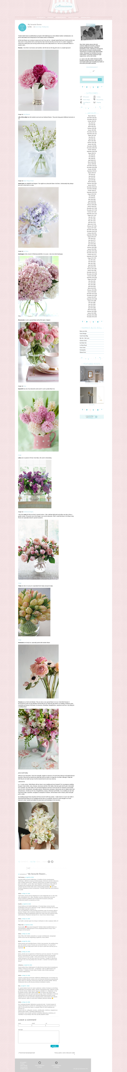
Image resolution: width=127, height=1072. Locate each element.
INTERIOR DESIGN (61, 17)
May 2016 (90, 242)
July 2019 (91, 174)
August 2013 (91, 300)
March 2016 (90, 245)
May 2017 (90, 220)
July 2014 (90, 281)
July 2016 (90, 238)
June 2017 (90, 219)
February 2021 (91, 142)
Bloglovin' (90, 417)
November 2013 (90, 295)
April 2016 (90, 243)
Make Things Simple (28, 180)
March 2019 (91, 181)
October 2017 (90, 211)
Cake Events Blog (84, 335)
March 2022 (91, 126)
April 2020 (90, 160)
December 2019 (91, 165)
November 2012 (90, 316)
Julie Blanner (26, 114)
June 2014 (90, 283)
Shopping (98, 102)
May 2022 (91, 123)
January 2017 (91, 227)
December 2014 (90, 272)
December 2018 (90, 187)
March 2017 (90, 224)
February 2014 (90, 290)
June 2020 (91, 156)
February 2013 (90, 311)
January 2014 (91, 291)
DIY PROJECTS (41, 17)
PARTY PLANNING (73, 17)
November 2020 (90, 147)
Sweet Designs (83, 333)
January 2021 (91, 144)
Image (19, 455)
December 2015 (90, 251)
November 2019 (90, 167)
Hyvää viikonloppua (91, 384)
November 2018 (91, 188)
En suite (91, 405)
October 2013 (90, 297)
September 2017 (90, 213)
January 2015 (91, 270)
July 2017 (90, 217)
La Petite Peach (83, 345)
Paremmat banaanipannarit (27, 1052)
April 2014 (90, 286)
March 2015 (90, 267)
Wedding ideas (45, 26)
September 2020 (90, 151)
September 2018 (90, 192)
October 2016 (90, 233)
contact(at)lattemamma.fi (92, 67)
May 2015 (90, 263)
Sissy (24, 386)
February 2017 (90, 226)
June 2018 (91, 197)
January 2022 (91, 130)
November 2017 (90, 210)
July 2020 (91, 155)
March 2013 (90, 309)
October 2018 (91, 190)
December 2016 (90, 229)
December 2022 (91, 117)
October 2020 (91, 149)
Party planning (99, 99)
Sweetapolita (83, 350)
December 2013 (90, 293)
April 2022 (90, 124)
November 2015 (90, 252)
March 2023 (91, 115)
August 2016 (91, 236)
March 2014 (90, 288)
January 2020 (91, 163)
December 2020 (91, 146)
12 (19, 861)
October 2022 (91, 121)
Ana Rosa (25, 251)
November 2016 (90, 231)
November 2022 (91, 119)
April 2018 (90, 201)
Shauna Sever (83, 352)
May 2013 (90, 306)
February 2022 (91, 128)
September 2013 (90, 299)
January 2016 (91, 249)
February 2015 (90, 268)
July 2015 (90, 259)
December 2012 (90, 315)
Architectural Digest (28, 511)
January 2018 (91, 206)
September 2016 (90, 235)
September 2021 (91, 133)
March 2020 (90, 162)
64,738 (33, 861)
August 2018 (91, 194)
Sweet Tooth (82, 347)
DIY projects (86, 97)
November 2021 (91, 131)
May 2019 (91, 178)
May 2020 (91, 158)
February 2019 (90, 183)
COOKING (50, 17)
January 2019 (91, 185)
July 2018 (91, 195)
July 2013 (90, 302)
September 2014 (90, 277)
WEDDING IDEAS (85, 17)
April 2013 (90, 307)
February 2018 (90, 204)
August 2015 (91, 258)
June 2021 (91, 137)
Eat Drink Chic (83, 343)
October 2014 (90, 275)
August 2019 (91, 172)
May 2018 (90, 199)
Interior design (38, 26)
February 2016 (90, 247)
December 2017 (90, 208)
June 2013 (90, 304)
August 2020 (91, 153)
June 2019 (91, 176)
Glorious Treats (83, 340)
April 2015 (90, 265)
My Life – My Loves (84, 338)
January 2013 (91, 313)
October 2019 (91, 169)
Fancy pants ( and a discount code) (65, 1052)
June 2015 (90, 261)
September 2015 (90, 256)
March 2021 (91, 140)
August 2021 (91, 135)
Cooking (98, 97)
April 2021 (90, 139)
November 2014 (90, 274)
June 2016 (90, 240)
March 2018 (90, 203)
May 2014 (90, 284)
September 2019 (91, 171)
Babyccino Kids (83, 331)
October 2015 (90, 254)
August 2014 (91, 279)
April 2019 (90, 179)
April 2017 (90, 222)
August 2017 (91, 215)
